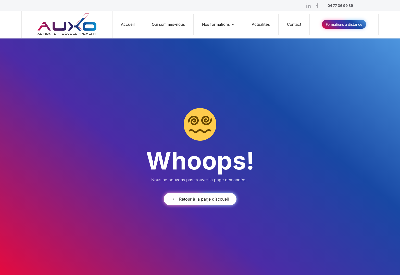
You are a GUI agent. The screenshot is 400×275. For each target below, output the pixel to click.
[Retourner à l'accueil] (67, 24)
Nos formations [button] (218, 24)
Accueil (128, 24)
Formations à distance (344, 24)
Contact (294, 24)
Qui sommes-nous (168, 24)
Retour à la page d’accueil (200, 199)
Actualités (261, 24)
